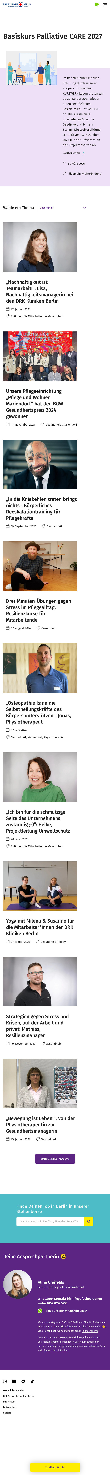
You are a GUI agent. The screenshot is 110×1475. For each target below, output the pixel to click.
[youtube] (23, 1423)
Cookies (7, 1453)
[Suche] (88, 1262)
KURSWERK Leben (75, 93)
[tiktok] (32, 1423)
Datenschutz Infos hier (56, 1391)
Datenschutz (10, 1448)
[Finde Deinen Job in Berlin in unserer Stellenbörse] (50, 1262)
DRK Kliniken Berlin (13, 1431)
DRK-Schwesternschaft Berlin (18, 1436)
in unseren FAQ (90, 1371)
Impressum (9, 1442)
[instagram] (5, 1423)
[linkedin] (14, 1423)
